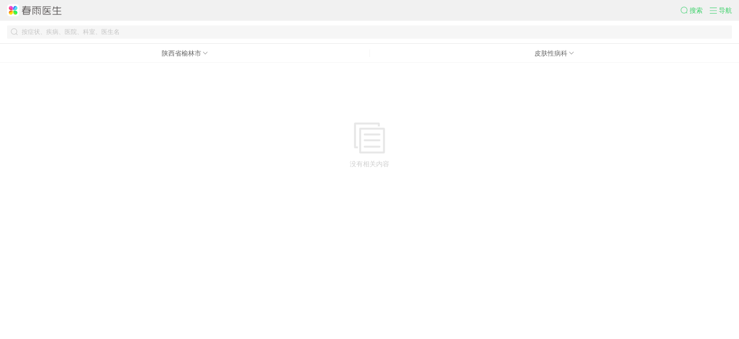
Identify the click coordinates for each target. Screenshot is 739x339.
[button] (695, 10)
